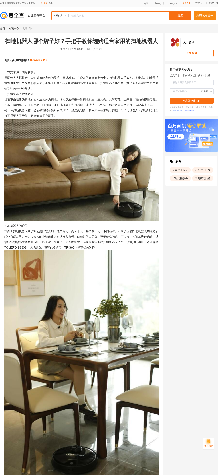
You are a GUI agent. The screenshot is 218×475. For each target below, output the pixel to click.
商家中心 (199, 3)
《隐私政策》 (190, 110)
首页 (146, 3)
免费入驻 (186, 3)
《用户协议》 (178, 110)
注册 (216, 3)
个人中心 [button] (172, 3)
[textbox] (130, 15)
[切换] (50, 3)
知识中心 (14, 28)
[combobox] (121, 15)
